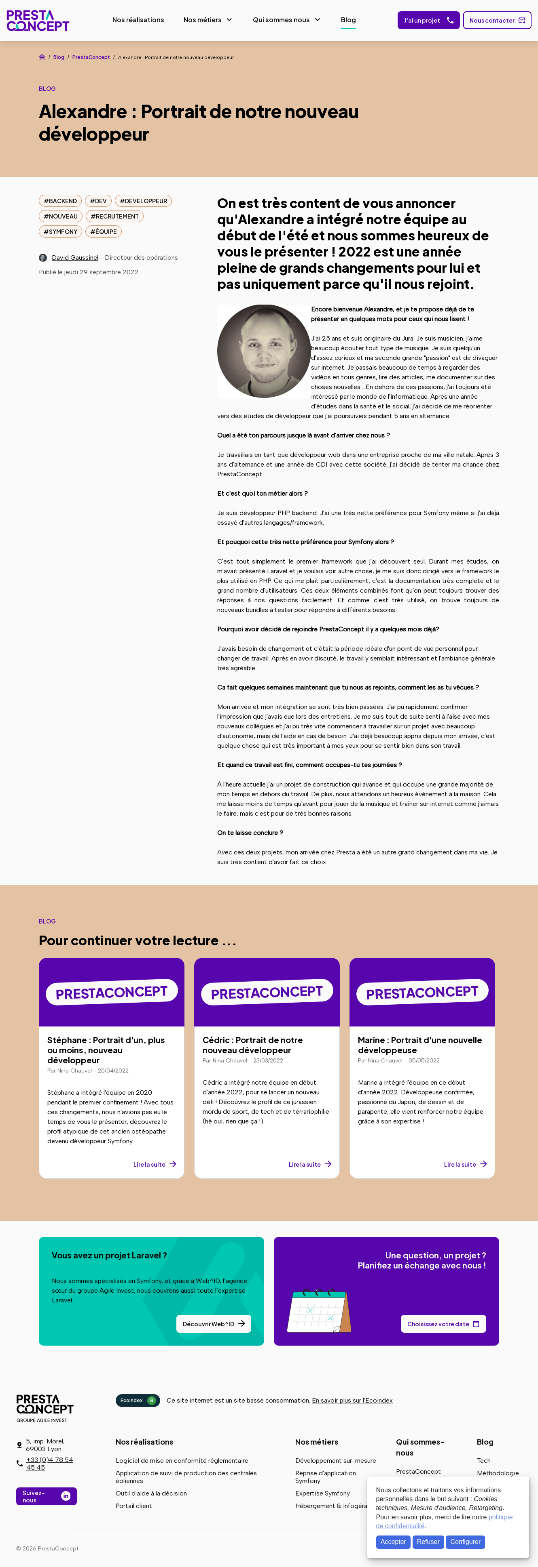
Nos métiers (201, 19)
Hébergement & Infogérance (336, 1504)
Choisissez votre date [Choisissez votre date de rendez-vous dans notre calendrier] (438, 1322)
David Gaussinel (75, 256)
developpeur (146, 199)
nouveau (63, 215)
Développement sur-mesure (335, 1459)
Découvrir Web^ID (208, 1322)
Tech (484, 1459)
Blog (346, 19)
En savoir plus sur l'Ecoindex (352, 1399)
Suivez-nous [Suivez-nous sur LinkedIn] (34, 1496)
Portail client (134, 1504)
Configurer (466, 1541)
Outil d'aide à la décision (151, 1492)
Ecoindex (138, 1399)
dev (101, 199)
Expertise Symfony (322, 1492)
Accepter (393, 1541)
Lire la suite (149, 1163)
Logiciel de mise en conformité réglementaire (182, 1459)
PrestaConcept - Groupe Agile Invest (46, 1407)
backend (63, 199)
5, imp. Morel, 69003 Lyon (45, 1445)
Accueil (42, 56)
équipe (106, 230)
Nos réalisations (136, 19)
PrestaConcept (36, 20)
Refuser (428, 1541)
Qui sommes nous (279, 19)
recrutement (117, 215)
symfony (63, 230)
